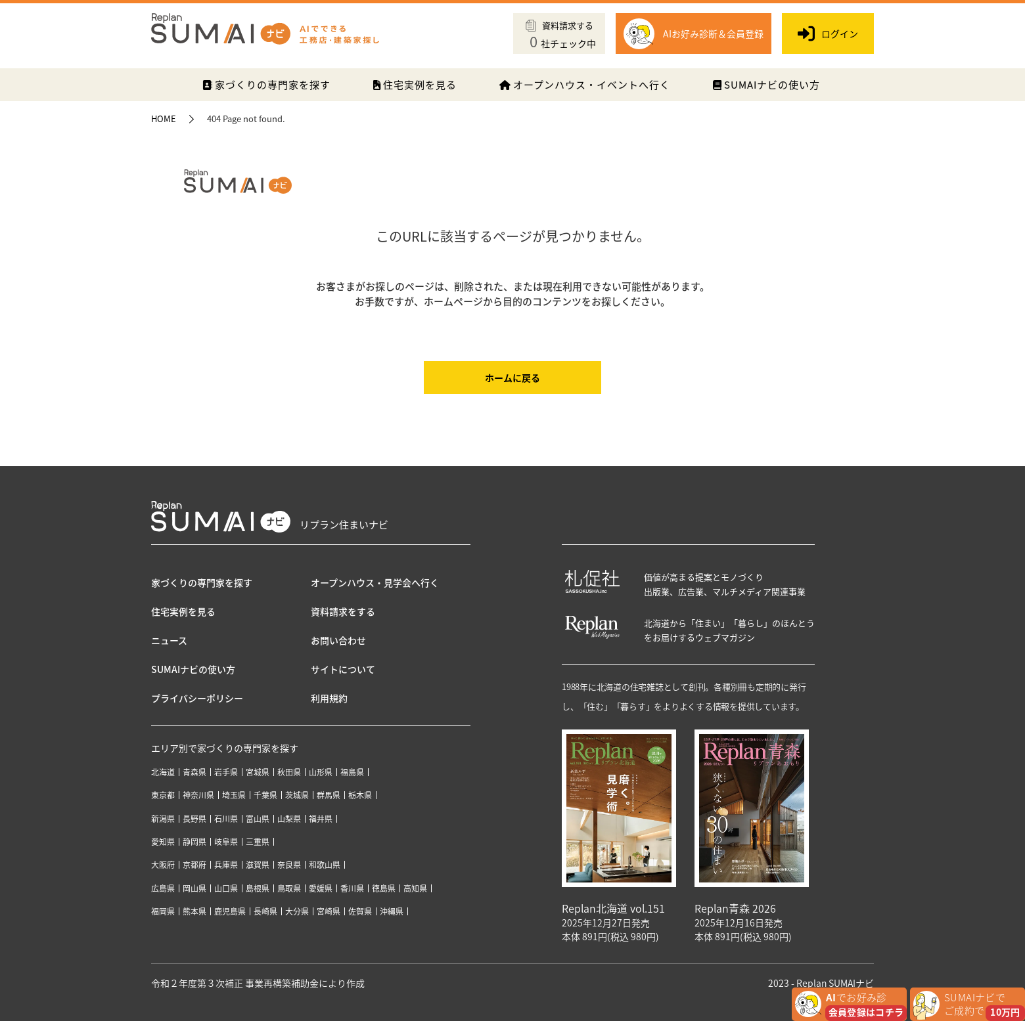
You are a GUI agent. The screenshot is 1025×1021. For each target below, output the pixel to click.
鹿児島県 (230, 911)
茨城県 (297, 795)
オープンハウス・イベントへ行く (584, 84)
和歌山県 (324, 865)
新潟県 (163, 819)
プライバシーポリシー (197, 698)
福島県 (352, 772)
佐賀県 (360, 911)
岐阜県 (226, 842)
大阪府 (163, 865)
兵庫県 (226, 865)
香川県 (352, 888)
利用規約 (329, 698)
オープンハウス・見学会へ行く (375, 582)
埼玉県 (234, 795)
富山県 (257, 819)
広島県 (163, 888)
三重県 (257, 842)
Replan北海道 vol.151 (613, 908)
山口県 (226, 888)
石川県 (226, 819)
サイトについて (343, 669)
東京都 (163, 795)
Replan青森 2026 (735, 908)
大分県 (297, 911)
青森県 (194, 772)
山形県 (320, 772)
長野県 (194, 819)
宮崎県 (328, 911)
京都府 (194, 865)
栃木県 (360, 795)
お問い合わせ (338, 640)
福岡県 (163, 911)
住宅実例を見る (415, 84)
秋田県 (289, 772)
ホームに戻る (512, 377)
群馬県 (328, 795)
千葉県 (265, 795)
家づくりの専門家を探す (266, 84)
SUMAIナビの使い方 (766, 84)
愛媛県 (320, 888)
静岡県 (194, 842)
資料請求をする (343, 611)
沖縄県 (391, 911)
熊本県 (194, 911)
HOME (163, 118)
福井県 (320, 819)
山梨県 (289, 819)
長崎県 (265, 911)
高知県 (415, 888)
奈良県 (289, 865)
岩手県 (226, 772)
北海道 (163, 772)
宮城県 (257, 772)
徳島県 (384, 888)
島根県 (257, 888)
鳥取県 (289, 888)
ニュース (169, 640)
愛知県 (163, 842)
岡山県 (194, 888)
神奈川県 (198, 795)
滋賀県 (257, 865)
